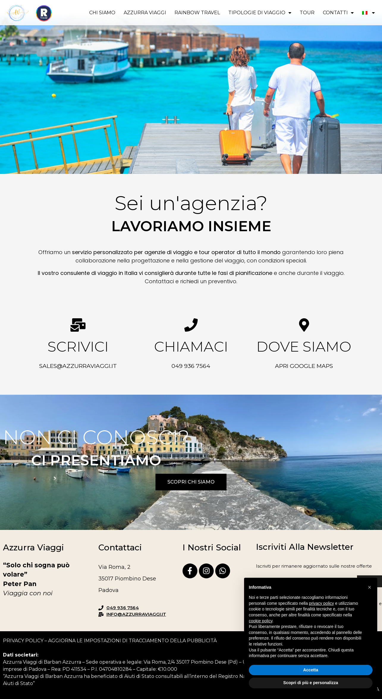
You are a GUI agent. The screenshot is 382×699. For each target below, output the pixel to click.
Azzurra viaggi (145, 12)
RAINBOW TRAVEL (197, 12)
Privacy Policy (23, 640)
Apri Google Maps (304, 366)
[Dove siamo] (304, 325)
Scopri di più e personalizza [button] (310, 682)
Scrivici (78, 346)
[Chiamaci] (191, 325)
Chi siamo (102, 12)
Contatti (338, 12)
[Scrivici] (78, 325)
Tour (307, 12)
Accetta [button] (310, 669)
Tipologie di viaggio (259, 12)
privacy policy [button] (321, 603)
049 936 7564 (191, 366)
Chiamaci (191, 346)
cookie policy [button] (260, 620)
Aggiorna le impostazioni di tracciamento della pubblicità (132, 640)
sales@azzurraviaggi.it (78, 366)
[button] (369, 587)
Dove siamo (303, 346)
